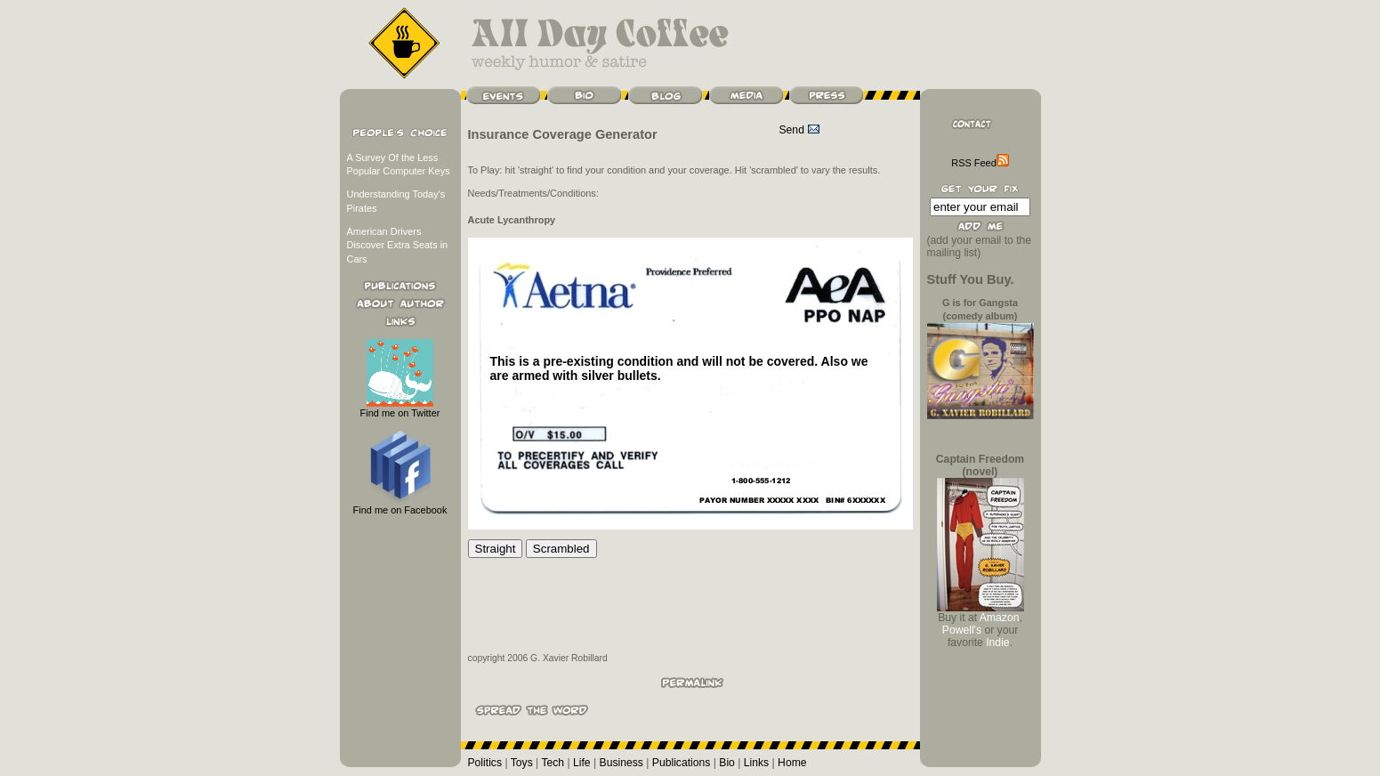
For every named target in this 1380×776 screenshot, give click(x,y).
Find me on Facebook (400, 505)
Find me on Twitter (400, 408)
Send (800, 130)
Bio (727, 762)
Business (621, 762)
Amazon (1000, 617)
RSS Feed (979, 163)
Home (792, 762)
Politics (485, 762)
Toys (522, 762)
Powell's (961, 630)
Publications (681, 762)
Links (756, 762)
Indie (997, 642)
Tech (552, 762)
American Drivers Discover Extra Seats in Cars (397, 245)
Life (582, 762)
